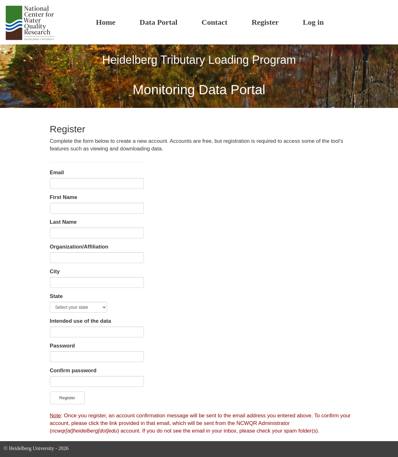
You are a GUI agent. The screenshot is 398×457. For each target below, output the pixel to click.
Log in (313, 22)
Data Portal (158, 22)
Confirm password (73, 371)
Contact (214, 22)
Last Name (63, 222)
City (55, 271)
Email (57, 172)
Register (265, 22)
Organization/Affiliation (79, 247)
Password (62, 346)
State (56, 296)
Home (105, 22)
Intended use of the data (80, 321)
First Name (64, 197)
